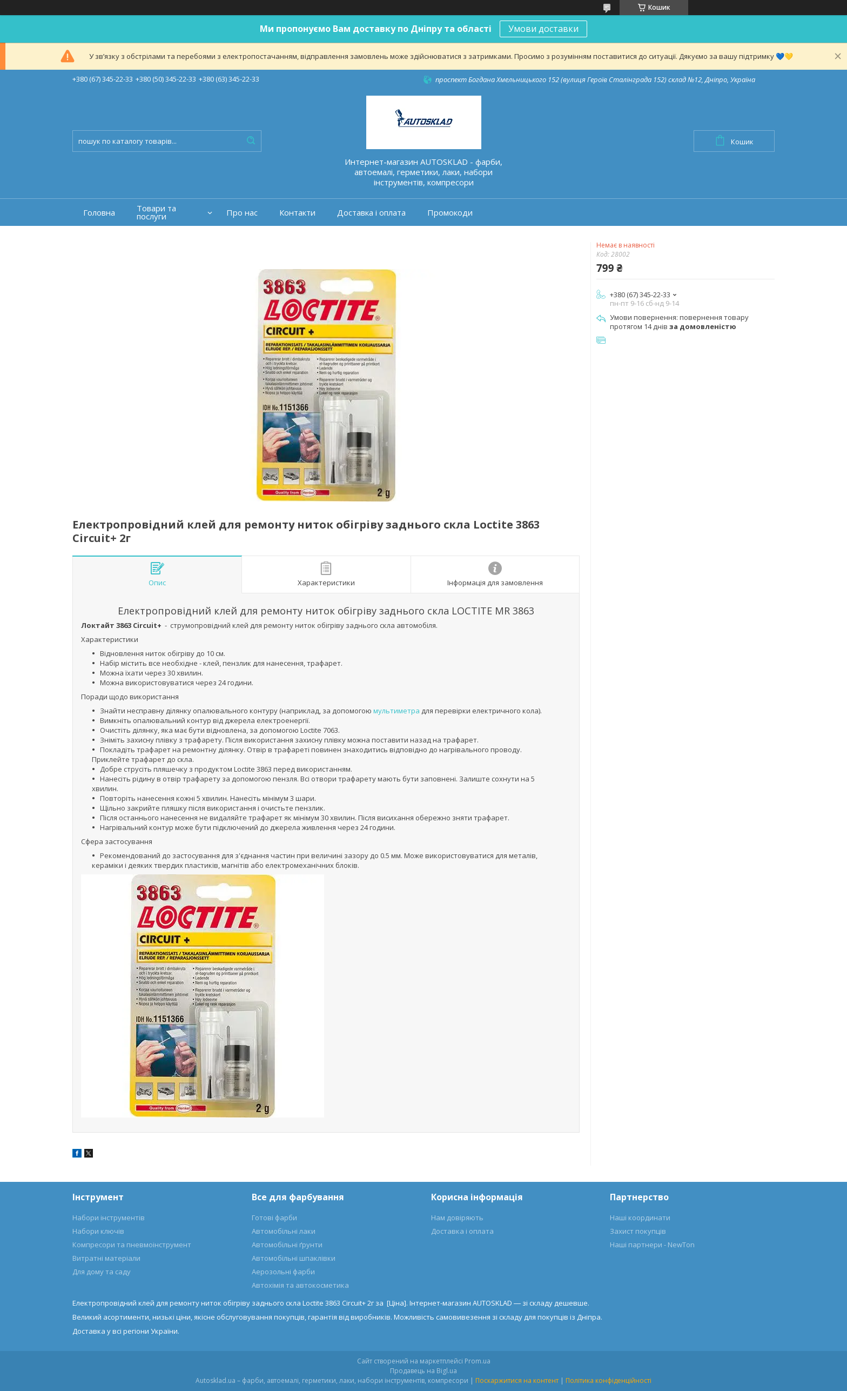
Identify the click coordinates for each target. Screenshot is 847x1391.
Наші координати (640, 1217)
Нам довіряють (457, 1217)
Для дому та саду (101, 1271)
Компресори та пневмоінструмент (131, 1244)
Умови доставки (543, 29)
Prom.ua (477, 1361)
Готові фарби (274, 1217)
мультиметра (396, 710)
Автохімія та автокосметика (300, 1285)
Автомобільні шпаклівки (293, 1258)
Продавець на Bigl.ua (423, 1370)
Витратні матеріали (106, 1258)
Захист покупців (638, 1231)
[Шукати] (250, 141)
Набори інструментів (108, 1217)
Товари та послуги (156, 212)
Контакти (297, 213)
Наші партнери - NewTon (652, 1244)
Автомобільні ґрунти (287, 1244)
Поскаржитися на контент (517, 1380)
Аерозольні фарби (283, 1271)
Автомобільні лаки (283, 1231)
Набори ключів (98, 1231)
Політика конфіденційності (608, 1380)
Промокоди (450, 213)
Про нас (242, 213)
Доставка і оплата (371, 213)
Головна (99, 213)
